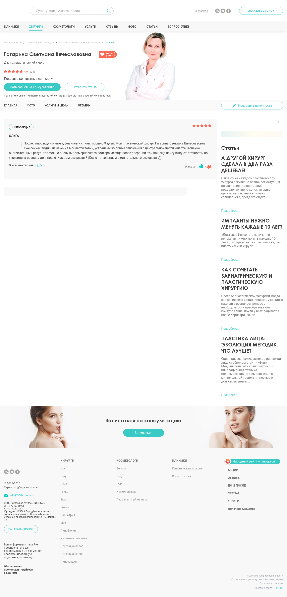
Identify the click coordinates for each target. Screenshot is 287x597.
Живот (65, 507)
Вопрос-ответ (178, 26)
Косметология (181, 476)
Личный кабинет (242, 509)
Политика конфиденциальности (265, 575)
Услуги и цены (56, 105)
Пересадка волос (72, 546)
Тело (64, 499)
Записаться (143, 433)
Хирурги (36, 26)
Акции (233, 470)
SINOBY (279, 588)
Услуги (90, 26)
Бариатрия (68, 515)
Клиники (11, 26)
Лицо (64, 476)
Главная (10, 105)
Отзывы (112, 26)
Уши (63, 522)
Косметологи (63, 26)
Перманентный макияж (131, 499)
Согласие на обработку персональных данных (257, 579)
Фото (132, 26)
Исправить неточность (255, 105)
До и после (237, 485)
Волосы (121, 468)
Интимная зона (126, 491)
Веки (64, 484)
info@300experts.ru (22, 495)
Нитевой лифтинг (72, 553)
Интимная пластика (74, 538)
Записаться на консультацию (32, 87)
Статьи (151, 26)
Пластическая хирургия (187, 468)
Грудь (64, 491)
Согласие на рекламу (271, 583)
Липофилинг (69, 530)
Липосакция (69, 561)
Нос (63, 468)
